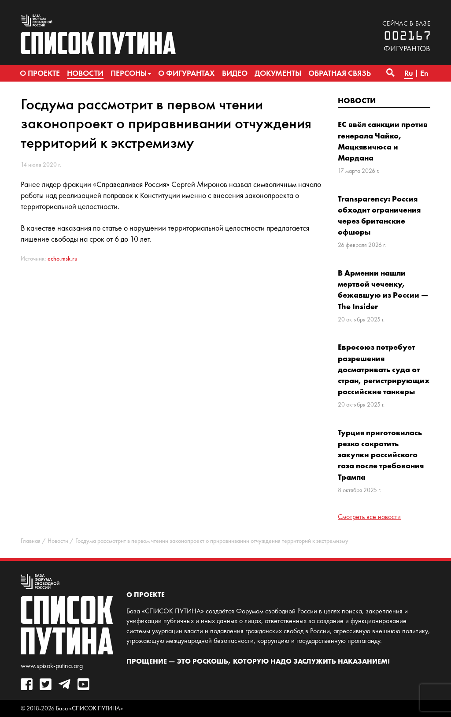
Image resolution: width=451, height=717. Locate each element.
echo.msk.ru (63, 258)
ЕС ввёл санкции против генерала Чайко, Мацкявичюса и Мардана (383, 141)
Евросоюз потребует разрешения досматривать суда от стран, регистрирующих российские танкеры (384, 369)
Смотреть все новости (369, 516)
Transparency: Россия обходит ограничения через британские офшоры (379, 215)
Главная (31, 541)
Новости (357, 100)
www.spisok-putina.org (52, 665)
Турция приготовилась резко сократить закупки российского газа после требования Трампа (381, 454)
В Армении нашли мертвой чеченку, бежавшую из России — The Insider (383, 289)
